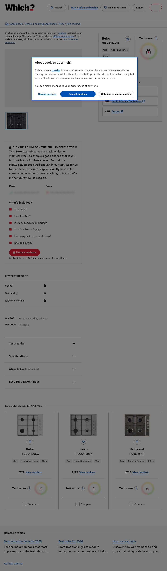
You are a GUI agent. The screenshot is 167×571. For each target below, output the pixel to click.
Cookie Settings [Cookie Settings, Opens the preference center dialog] (47, 94)
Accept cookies (78, 94)
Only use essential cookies (116, 94)
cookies (56, 70)
